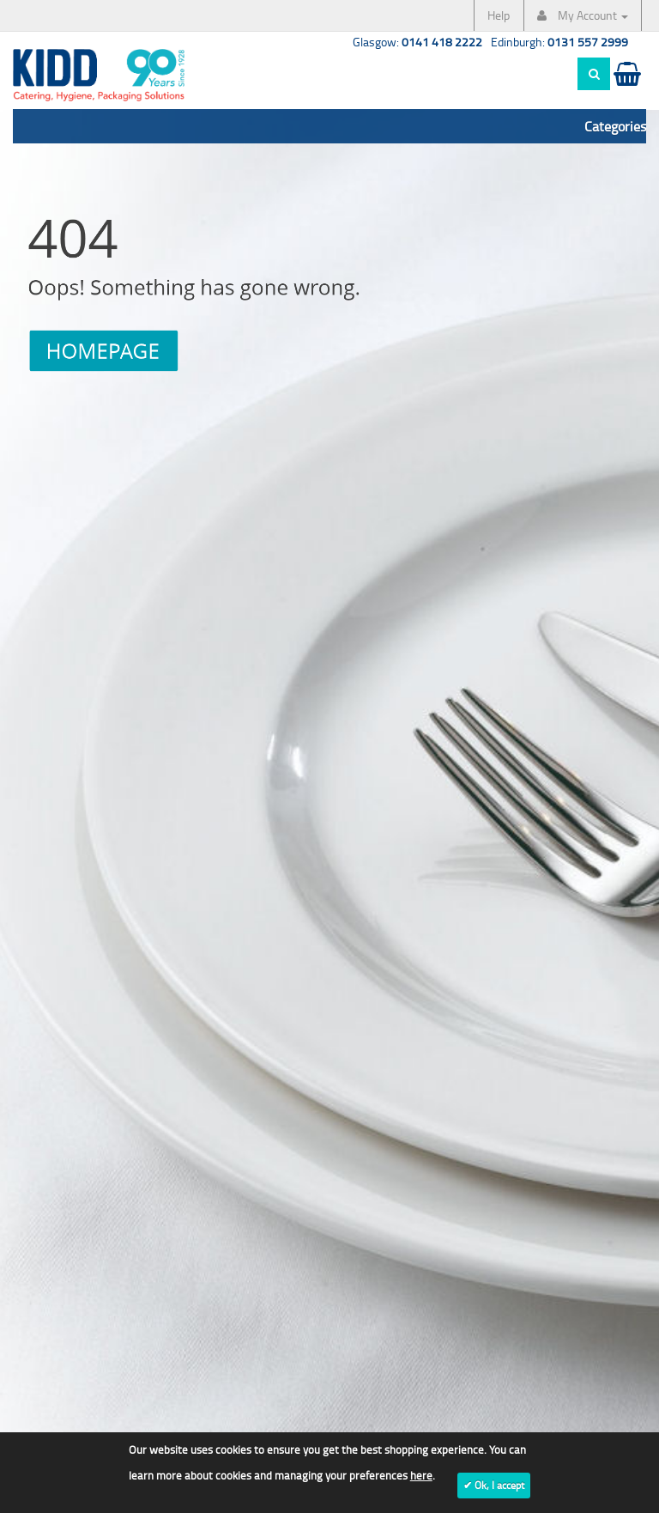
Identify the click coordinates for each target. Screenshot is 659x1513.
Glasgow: (417, 41)
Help (498, 15)
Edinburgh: (559, 41)
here (421, 1475)
